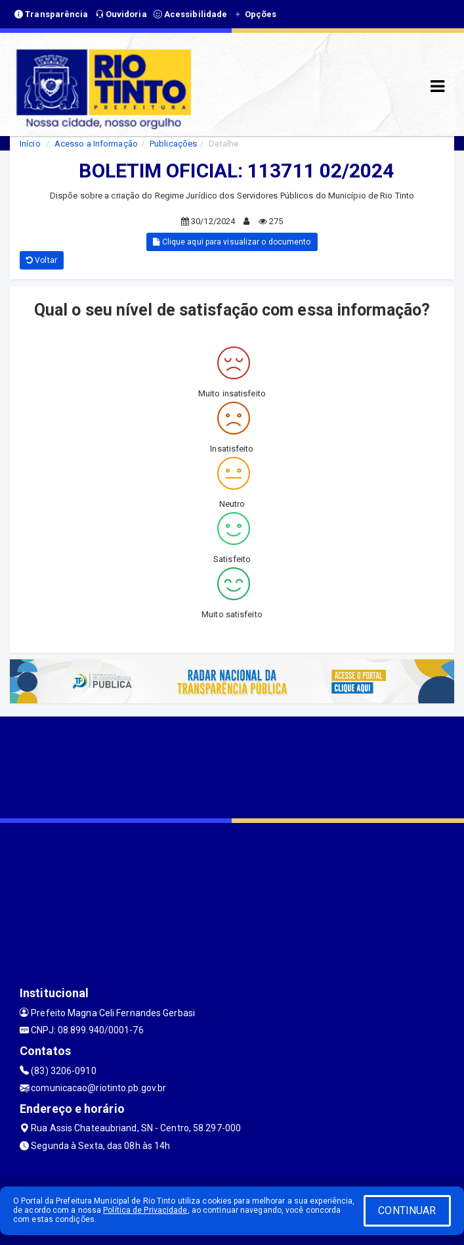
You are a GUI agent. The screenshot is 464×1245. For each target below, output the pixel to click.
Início (30, 144)
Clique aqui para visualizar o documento (231, 242)
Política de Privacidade (145, 1210)
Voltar (41, 260)
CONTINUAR (407, 1210)
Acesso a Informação (96, 144)
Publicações (173, 144)
